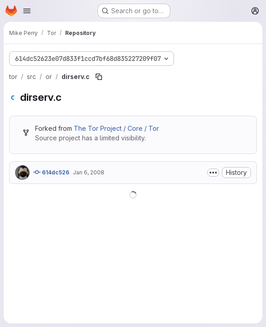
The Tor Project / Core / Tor (116, 128)
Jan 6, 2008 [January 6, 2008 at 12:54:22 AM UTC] (88, 172)
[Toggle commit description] (213, 172)
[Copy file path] (99, 76)
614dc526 (51, 172)
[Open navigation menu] (27, 11)
